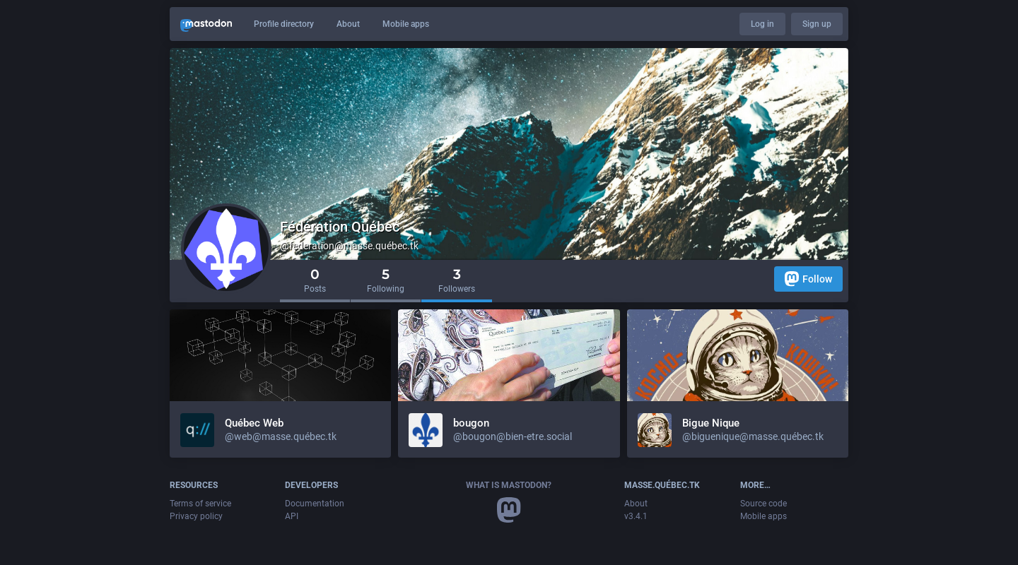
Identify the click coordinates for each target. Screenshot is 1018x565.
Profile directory (284, 24)
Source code (763, 504)
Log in (762, 24)
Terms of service (200, 504)
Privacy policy (196, 516)
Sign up (816, 24)
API (291, 516)
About (348, 24)
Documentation (314, 504)
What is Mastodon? (508, 485)
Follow (808, 278)
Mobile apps (405, 24)
